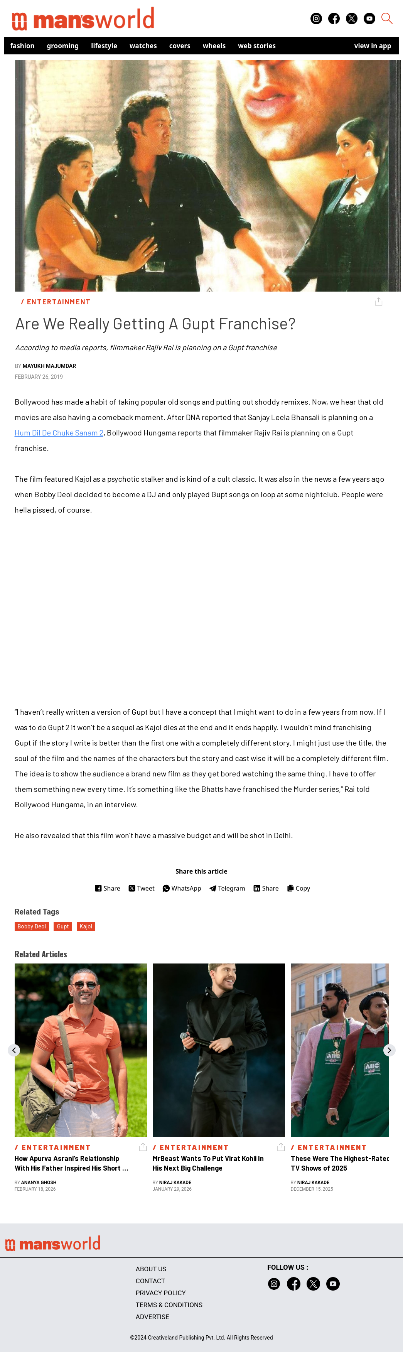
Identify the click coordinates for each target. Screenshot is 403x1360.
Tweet (141, 888)
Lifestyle (104, 45)
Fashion (22, 45)
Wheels (214, 45)
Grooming (63, 45)
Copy (298, 888)
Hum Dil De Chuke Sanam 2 (59, 432)
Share (107, 888)
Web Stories (257, 45)
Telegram (227, 888)
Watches (143, 45)
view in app (372, 45)
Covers (180, 45)
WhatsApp (181, 888)
